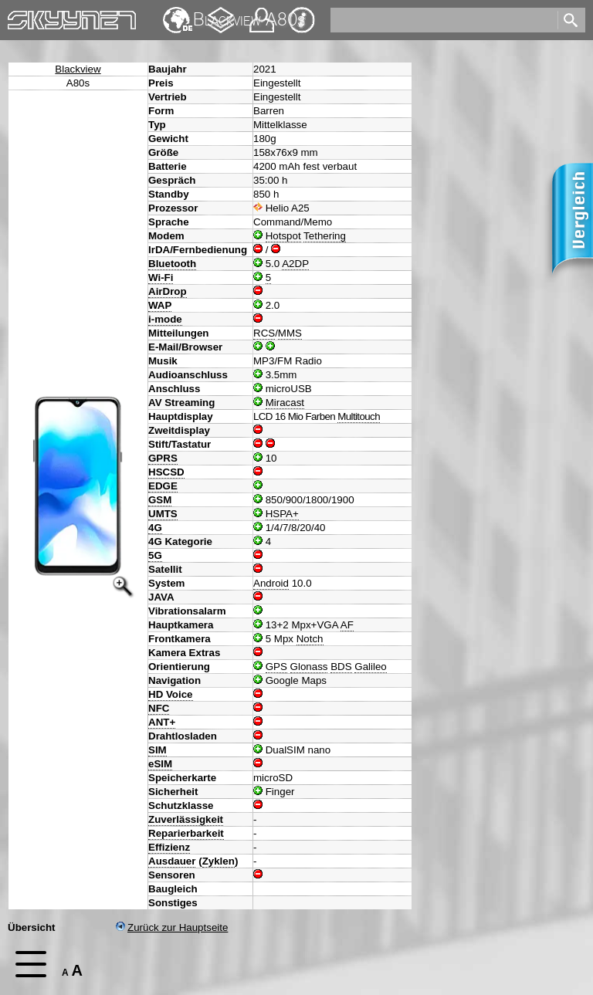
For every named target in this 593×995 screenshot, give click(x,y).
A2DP (295, 263)
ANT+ (161, 722)
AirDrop (167, 291)
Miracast (285, 402)
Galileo (370, 666)
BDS (340, 666)
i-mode (165, 319)
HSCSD (166, 472)
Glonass (309, 666)
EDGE (163, 486)
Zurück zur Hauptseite (172, 927)
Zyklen (218, 861)
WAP (159, 305)
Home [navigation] (22, 16)
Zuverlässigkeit (185, 819)
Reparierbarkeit (186, 833)
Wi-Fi (160, 277)
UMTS (163, 513)
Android (271, 583)
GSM (159, 500)
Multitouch (358, 416)
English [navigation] (177, 13)
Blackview (77, 69)
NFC (158, 708)
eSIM (160, 764)
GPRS (163, 458)
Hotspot (283, 236)
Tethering (324, 236)
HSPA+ (282, 513)
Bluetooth (172, 263)
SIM (157, 750)
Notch (310, 639)
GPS (276, 666)
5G (155, 555)
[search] (442, 20)
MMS (290, 333)
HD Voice (170, 694)
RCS (264, 333)
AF (347, 625)
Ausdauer (171, 861)
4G (155, 527)
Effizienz (169, 847)
